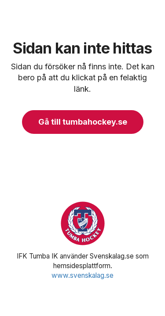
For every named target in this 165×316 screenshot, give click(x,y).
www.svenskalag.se (82, 275)
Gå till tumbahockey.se (82, 121)
